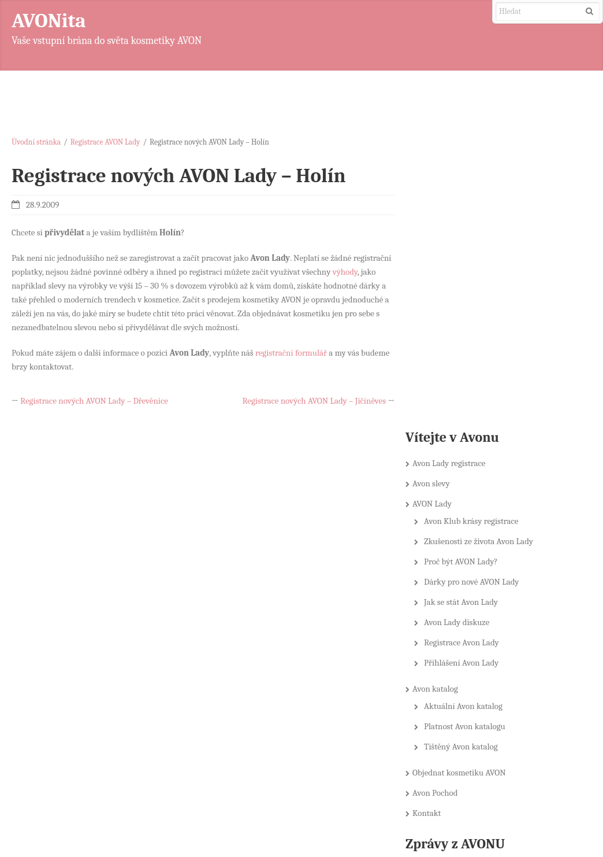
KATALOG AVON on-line (461, 644)
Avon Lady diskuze (461, 356)
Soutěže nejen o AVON (458, 705)
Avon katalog (440, 423)
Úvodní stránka (36, 142)
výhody (345, 272)
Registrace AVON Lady (105, 142)
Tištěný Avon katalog (465, 480)
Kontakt (431, 547)
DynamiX (566, 820)
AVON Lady (436, 237)
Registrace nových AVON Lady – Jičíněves (312, 401)
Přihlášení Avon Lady (466, 396)
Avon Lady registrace (453, 197)
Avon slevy (436, 217)
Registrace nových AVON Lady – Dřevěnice (94, 401)
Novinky (435, 664)
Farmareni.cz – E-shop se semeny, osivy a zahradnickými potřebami (487, 766)
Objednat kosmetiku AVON (464, 506)
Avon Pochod (440, 527)
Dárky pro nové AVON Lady (476, 316)
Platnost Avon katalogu (469, 460)
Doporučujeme (445, 624)
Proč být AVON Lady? (465, 295)
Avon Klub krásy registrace (476, 255)
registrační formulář (291, 353)
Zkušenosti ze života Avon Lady (483, 275)
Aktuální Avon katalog (468, 440)
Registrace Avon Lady (466, 376)
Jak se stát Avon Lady (465, 336)
